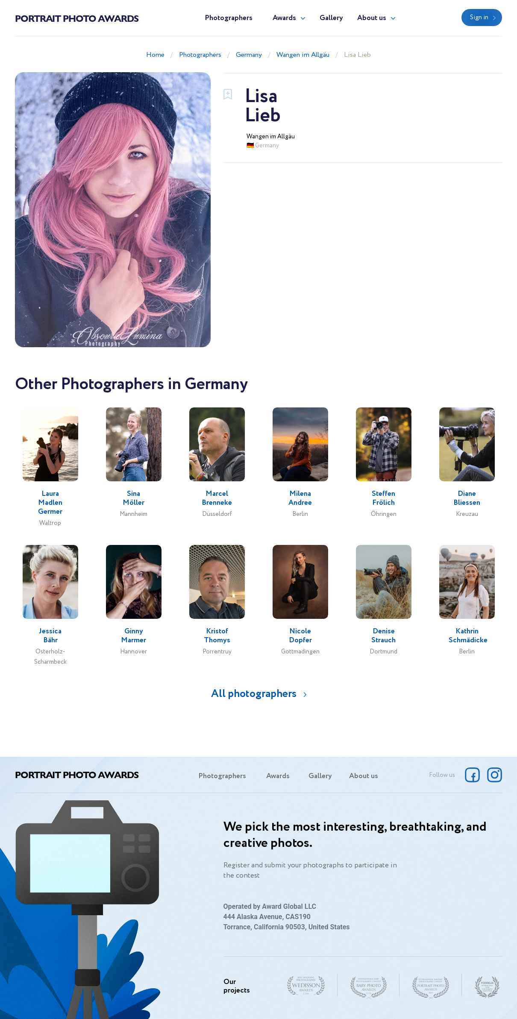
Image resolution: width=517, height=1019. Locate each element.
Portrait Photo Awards (76, 18)
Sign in (479, 17)
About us (371, 18)
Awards (284, 18)
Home (155, 55)
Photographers (229, 18)
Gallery (331, 18)
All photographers (254, 694)
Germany (249, 55)
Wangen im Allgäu (302, 55)
